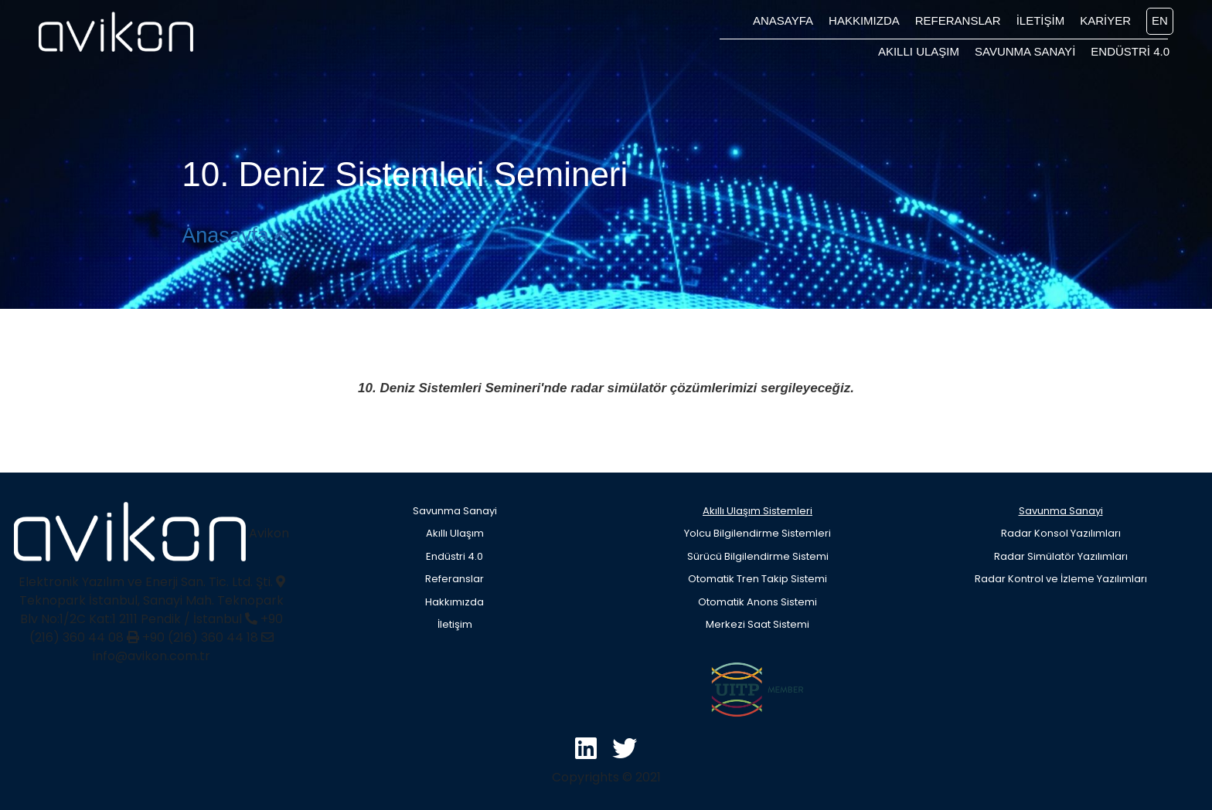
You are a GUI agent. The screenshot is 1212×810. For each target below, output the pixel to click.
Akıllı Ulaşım (455, 533)
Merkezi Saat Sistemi (757, 624)
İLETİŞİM (1040, 20)
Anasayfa (235, 235)
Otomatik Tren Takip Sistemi (757, 578)
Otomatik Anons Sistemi (757, 602)
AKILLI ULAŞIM (918, 51)
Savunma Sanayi (455, 510)
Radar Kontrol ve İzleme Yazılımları (1061, 578)
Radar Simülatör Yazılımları (1061, 556)
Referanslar (454, 578)
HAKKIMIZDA (864, 20)
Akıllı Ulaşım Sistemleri (757, 510)
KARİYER (1105, 20)
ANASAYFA (783, 20)
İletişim (454, 624)
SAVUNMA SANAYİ (1025, 51)
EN (1160, 20)
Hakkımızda (454, 602)
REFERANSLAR (958, 20)
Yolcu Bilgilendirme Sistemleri (757, 533)
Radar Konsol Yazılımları (1061, 533)
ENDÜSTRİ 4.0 (1130, 51)
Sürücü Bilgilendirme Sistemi (758, 556)
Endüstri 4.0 (454, 556)
